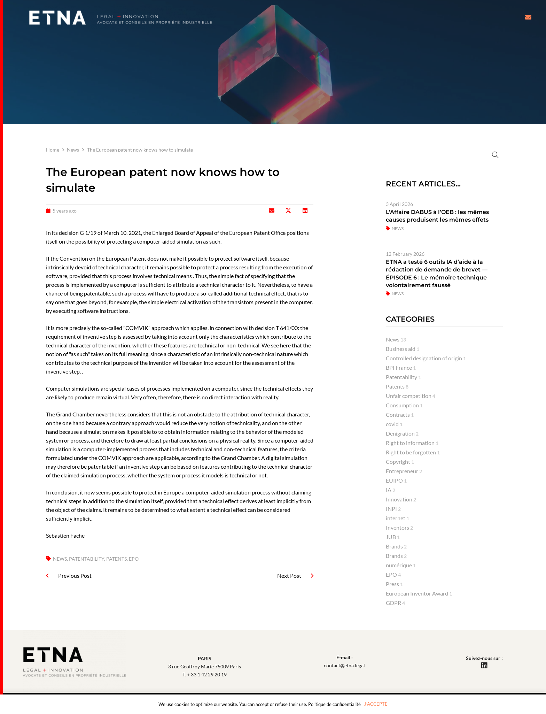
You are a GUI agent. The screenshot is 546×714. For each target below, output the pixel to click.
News (73, 150)
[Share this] (288, 210)
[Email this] (271, 210)
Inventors (399, 527)
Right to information (412, 442)
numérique (401, 565)
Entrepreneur (404, 471)
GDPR (395, 602)
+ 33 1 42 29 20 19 (207, 674)
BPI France (401, 367)
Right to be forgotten (413, 452)
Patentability (86, 559)
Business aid (402, 348)
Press (394, 584)
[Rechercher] (495, 154)
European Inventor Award (419, 593)
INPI (393, 508)
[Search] (444, 154)
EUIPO (396, 480)
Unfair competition (410, 395)
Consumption (404, 405)
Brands (396, 546)
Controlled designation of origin (426, 358)
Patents (116, 559)
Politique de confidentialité (334, 704)
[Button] (528, 17)
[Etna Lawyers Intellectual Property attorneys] (120, 17)
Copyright (400, 461)
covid (394, 424)
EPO (134, 559)
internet (397, 518)
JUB (393, 536)
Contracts (400, 414)
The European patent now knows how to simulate (140, 150)
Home (52, 150)
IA (390, 489)
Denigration (402, 433)
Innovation (401, 499)
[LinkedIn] (484, 665)
